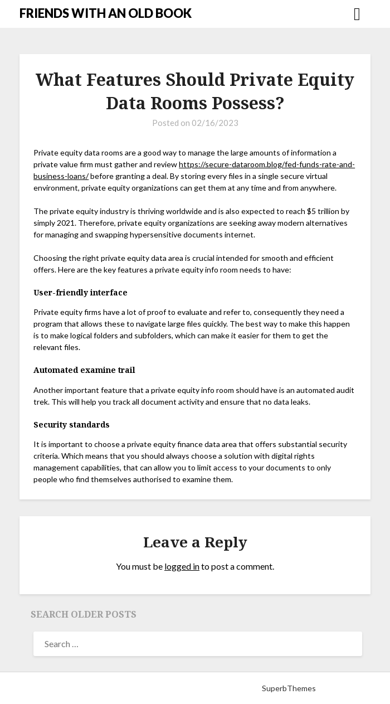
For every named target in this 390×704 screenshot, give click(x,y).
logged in (181, 566)
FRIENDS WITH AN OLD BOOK (106, 13)
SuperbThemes (289, 688)
